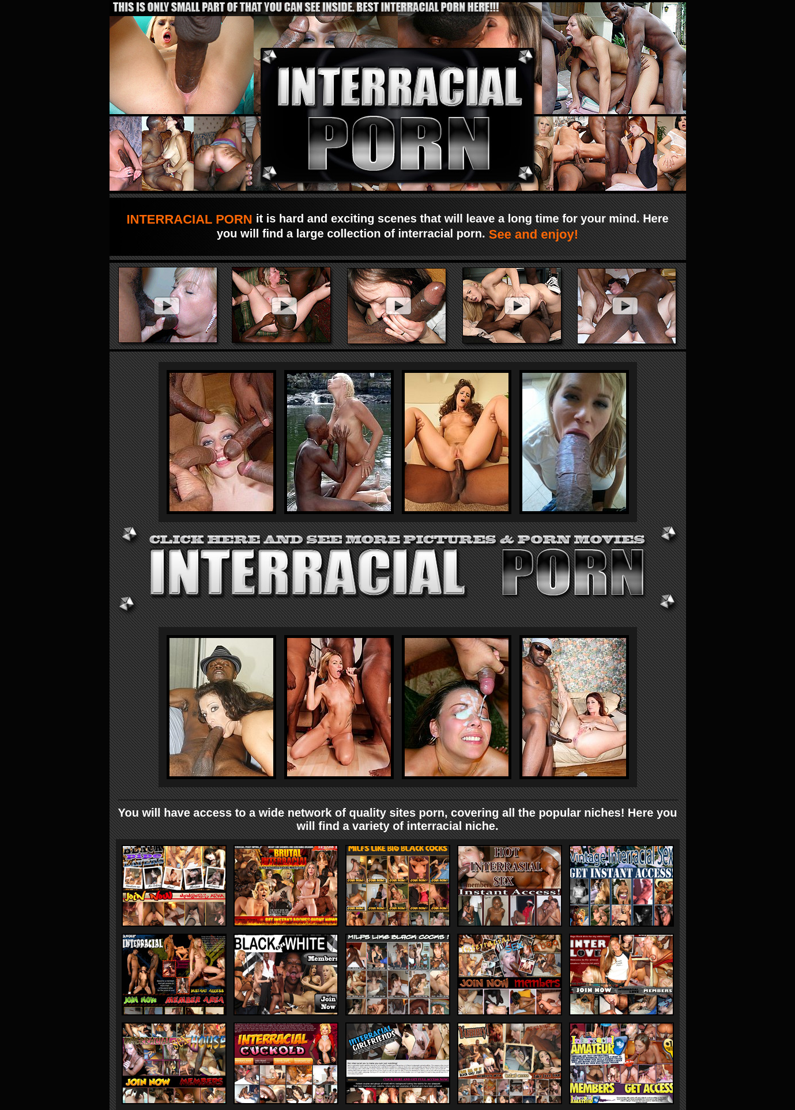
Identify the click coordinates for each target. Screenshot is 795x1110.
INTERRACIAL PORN (191, 219)
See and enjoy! (531, 234)
